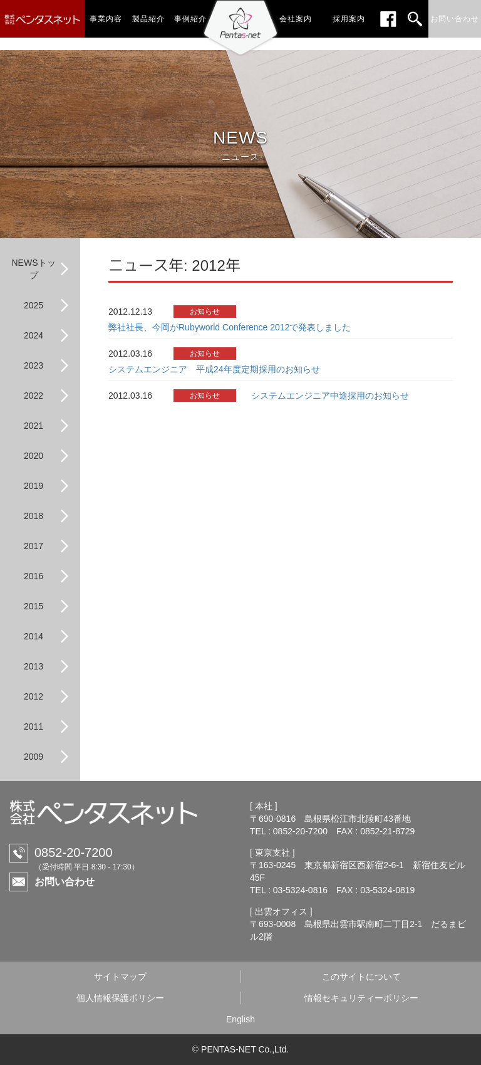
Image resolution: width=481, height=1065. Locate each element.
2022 (33, 396)
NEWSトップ (34, 269)
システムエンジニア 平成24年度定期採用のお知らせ (214, 369)
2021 (33, 426)
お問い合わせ (64, 881)
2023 (33, 365)
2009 (33, 757)
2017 (33, 546)
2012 (33, 696)
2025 (33, 305)
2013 (33, 666)
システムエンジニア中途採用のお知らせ (330, 396)
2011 (33, 726)
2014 (33, 636)
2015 (33, 606)
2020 (33, 456)
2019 (33, 486)
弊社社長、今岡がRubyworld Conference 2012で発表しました (229, 327)
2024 (33, 335)
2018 (33, 516)
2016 (33, 576)
